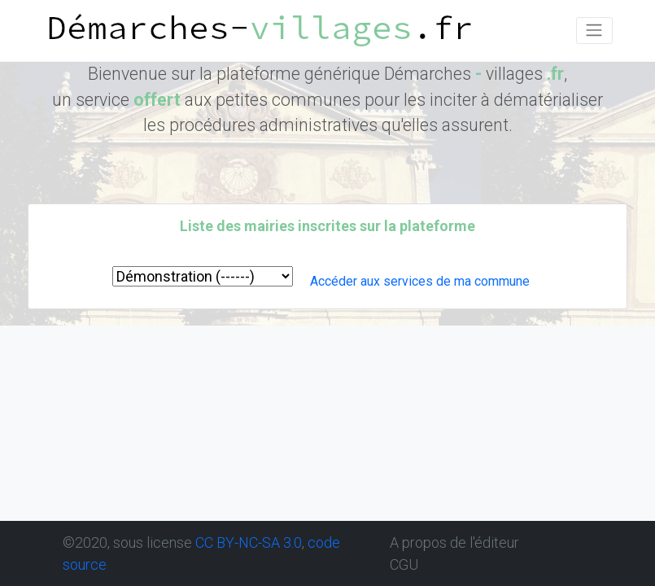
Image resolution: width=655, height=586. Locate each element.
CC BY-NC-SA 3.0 (248, 542)
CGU (404, 564)
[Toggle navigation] (594, 30)
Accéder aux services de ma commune (420, 281)
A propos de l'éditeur (454, 542)
